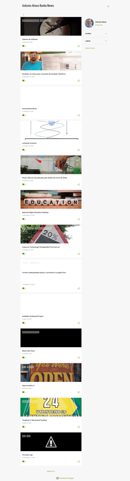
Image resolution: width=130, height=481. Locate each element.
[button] (78, 46)
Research (44, 14)
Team (24, 14)
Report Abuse (90, 48)
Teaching (33, 14)
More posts (51, 471)
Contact (102, 14)
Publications (72, 14)
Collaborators (58, 14)
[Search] (108, 6)
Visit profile (99, 25)
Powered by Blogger (65, 478)
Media (84, 14)
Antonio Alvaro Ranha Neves (38, 6)
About (92, 14)
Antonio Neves (100, 22)
